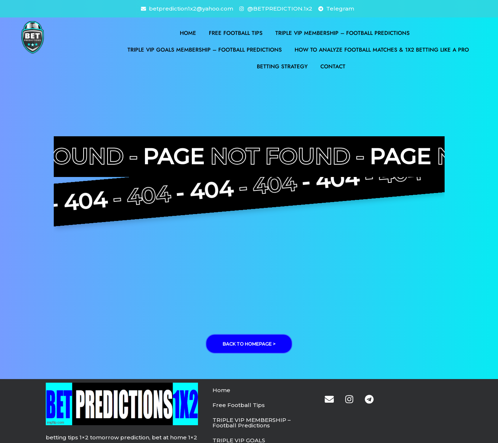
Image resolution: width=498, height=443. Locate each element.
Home (188, 33)
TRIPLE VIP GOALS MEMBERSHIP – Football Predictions (204, 50)
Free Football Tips (236, 33)
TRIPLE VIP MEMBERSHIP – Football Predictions (342, 33)
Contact (332, 67)
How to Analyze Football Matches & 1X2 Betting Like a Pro (382, 50)
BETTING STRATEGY (282, 67)
